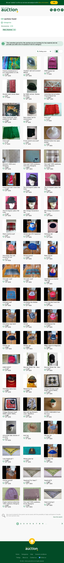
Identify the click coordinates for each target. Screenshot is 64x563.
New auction (55, 10)
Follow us (43, 557)
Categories (7, 22)
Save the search (57, 517)
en (62, 10)
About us (25, 557)
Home (17, 554)
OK (54, 2)
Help (31, 554)
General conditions (40, 554)
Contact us (33, 557)
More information (43, 2)
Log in (58, 10)
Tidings (18, 557)
